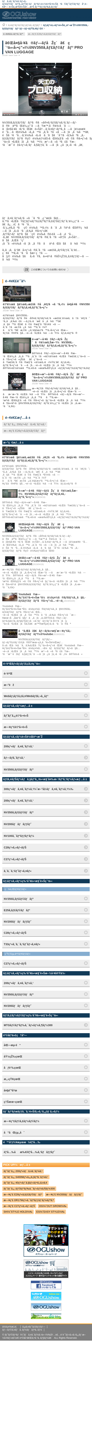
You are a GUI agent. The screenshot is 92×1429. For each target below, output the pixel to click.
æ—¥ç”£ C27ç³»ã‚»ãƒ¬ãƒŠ (19, 1206)
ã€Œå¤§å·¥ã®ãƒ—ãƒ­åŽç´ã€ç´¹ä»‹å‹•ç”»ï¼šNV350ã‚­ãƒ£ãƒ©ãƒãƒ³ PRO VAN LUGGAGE (49, 527)
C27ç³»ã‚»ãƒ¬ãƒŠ (15, 859)
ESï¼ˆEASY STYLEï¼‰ (50, 1211)
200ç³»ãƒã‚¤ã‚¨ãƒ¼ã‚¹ (19, 800)
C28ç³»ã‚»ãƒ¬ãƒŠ (15, 847)
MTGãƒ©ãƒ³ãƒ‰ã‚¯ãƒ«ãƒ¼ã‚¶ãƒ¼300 (28, 1025)
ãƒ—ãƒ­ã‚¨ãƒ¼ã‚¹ (14, 757)
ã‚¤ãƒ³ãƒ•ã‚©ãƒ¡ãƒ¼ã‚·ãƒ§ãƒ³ (24, 25)
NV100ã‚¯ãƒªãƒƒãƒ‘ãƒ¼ (19, 835)
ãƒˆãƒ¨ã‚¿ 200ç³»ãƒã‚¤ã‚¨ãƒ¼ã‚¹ (25, 424)
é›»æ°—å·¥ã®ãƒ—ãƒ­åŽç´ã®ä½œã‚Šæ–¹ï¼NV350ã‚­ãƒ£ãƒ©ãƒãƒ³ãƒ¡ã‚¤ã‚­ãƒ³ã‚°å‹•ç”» (54, 342)
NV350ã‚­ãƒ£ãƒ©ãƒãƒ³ (19, 812)
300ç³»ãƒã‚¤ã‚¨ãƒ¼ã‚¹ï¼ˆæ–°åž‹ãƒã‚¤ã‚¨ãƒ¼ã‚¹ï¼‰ (38, 789)
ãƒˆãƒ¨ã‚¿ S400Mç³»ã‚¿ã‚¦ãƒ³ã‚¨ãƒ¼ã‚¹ (26, 1177)
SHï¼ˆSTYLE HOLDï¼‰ (18, 1211)
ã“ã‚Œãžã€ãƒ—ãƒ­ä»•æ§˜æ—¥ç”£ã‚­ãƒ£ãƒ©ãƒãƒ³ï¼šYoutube (44, 632)
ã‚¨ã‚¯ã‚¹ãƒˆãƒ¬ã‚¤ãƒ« (17, 870)
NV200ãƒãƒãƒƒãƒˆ (17, 824)
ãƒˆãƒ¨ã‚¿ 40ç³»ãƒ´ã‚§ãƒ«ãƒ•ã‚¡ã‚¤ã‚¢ (25, 1182)
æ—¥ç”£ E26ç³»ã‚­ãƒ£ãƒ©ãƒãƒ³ (44, 34)
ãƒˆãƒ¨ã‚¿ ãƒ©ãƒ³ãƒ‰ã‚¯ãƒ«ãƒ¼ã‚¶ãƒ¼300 (29, 1188)
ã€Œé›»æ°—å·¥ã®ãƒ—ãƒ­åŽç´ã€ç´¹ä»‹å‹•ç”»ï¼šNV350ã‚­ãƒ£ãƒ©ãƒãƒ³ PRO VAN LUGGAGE (59, 377)
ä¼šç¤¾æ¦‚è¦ (10, 1326)
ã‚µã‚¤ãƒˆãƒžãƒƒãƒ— (33, 1326)
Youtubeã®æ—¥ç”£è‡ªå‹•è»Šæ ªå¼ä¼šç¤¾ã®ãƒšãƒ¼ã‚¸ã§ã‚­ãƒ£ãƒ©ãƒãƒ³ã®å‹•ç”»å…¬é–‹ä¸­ (51, 597)
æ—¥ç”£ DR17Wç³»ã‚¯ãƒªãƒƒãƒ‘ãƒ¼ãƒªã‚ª (29, 1200)
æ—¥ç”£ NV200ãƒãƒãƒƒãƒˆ (64, 1194)
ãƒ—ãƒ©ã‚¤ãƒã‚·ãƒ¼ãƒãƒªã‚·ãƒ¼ (22, 1329)
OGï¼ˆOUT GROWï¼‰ (52, 1206)
